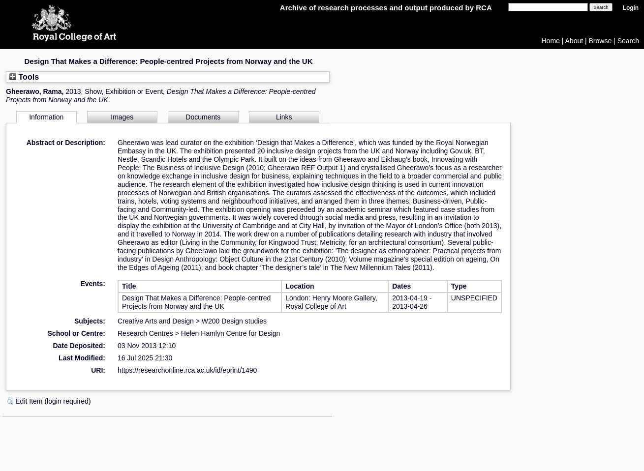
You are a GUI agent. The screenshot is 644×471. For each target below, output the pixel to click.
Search (628, 41)
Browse (600, 41)
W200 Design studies (234, 321)
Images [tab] (122, 117)
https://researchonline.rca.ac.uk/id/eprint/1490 (187, 370)
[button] (10, 401)
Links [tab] (284, 117)
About (574, 41)
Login (631, 7)
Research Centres (145, 333)
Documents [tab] (202, 117)
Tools (24, 76)
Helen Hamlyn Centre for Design (230, 333)
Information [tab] (46, 117)
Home (551, 41)
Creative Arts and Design (156, 321)
